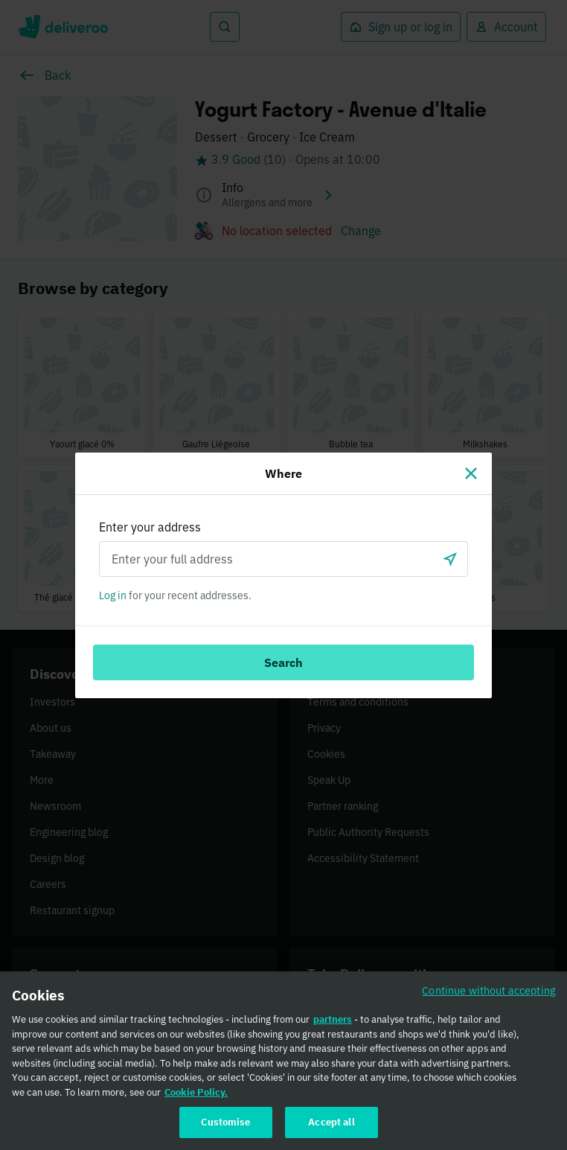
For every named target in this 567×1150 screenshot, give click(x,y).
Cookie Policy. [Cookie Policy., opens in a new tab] (196, 1097)
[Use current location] (450, 559)
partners (332, 1024)
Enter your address (150, 527)
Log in (112, 595)
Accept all (331, 1128)
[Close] (471, 473)
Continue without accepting (489, 995)
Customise (225, 1128)
